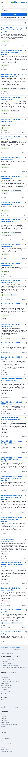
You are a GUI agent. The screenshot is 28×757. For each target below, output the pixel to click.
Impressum (3, 747)
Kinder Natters (4, 661)
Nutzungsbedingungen (6, 742)
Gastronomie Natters (6, 687)
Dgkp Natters (4, 689)
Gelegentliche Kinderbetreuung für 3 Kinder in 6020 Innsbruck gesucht (11, 497)
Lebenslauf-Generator (6, 751)
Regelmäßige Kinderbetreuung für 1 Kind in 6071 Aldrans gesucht (11, 459)
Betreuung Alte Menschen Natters (9, 665)
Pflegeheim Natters (5, 679)
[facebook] (12, 707)
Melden (24, 45)
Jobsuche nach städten (7, 702)
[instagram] (16, 707)
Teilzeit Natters (5, 677)
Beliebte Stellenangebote (7, 700)
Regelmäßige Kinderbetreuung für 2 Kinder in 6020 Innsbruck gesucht (11, 30)
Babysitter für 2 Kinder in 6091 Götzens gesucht (11, 138)
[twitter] (21, 707)
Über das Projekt (5, 714)
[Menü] (2, 2)
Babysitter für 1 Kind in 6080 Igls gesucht (12, 358)
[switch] (25, 23)
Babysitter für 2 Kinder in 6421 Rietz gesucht (11, 633)
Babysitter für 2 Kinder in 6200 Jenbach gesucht (11, 589)
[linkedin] (25, 707)
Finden (14, 14)
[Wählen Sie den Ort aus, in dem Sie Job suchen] (14, 10)
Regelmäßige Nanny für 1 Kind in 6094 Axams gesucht (11, 403)
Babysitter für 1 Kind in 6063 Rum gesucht (12, 611)
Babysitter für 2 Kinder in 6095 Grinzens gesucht (11, 220)
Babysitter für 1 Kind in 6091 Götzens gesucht (10, 158)
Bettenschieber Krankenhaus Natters (10, 681)
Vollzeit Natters (5, 683)
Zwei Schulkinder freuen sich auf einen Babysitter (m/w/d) (12, 75)
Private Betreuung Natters (7, 659)
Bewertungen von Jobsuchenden (9, 724)
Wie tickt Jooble (5, 722)
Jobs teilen (3, 732)
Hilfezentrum (4, 716)
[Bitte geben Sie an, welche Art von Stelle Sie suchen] (14, 6)
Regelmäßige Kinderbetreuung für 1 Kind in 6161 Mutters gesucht (11, 519)
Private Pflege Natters (6, 685)
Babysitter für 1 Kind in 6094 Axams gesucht (10, 305)
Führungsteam (4, 720)
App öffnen (24, 2)
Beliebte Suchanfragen (8, 653)
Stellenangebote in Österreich (8, 740)
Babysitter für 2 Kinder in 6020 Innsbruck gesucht (11, 98)
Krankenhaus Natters (6, 675)
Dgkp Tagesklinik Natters (7, 691)
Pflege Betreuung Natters (7, 663)
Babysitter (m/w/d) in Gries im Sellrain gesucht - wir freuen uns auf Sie (12, 564)
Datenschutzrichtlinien (6, 745)
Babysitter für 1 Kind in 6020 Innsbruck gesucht (10, 245)
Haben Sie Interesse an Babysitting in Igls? (8, 540)
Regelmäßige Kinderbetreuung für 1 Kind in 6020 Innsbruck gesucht (11, 443)
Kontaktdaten (4, 718)
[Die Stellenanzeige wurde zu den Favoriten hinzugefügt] (26, 28)
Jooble (9, 755)
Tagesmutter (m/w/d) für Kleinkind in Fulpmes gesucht (11, 418)
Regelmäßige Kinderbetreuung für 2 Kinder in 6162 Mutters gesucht (11, 52)
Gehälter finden (5, 749)
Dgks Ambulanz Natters (6, 694)
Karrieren (3, 726)
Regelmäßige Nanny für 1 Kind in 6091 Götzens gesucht (11, 379)
